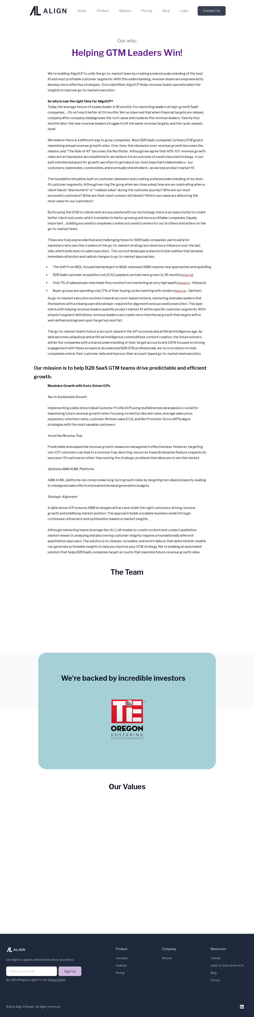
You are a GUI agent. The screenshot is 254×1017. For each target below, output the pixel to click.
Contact (216, 958)
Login (184, 11)
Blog (166, 11)
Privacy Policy (56, 980)
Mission (125, 11)
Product (103, 11)
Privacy (215, 980)
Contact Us (211, 11)
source (187, 275)
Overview (122, 958)
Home (81, 11)
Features (121, 965)
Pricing (146, 11)
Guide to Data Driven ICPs (227, 965)
